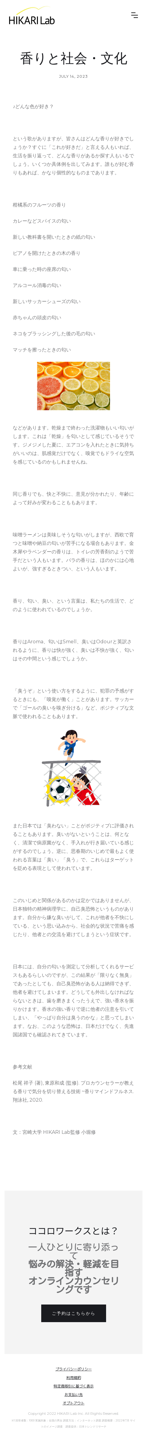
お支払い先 (74, 1394)
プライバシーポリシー (73, 1369)
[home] (32, 15)
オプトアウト (74, 1403)
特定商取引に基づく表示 (74, 1386)
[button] (134, 15)
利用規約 (73, 1377)
